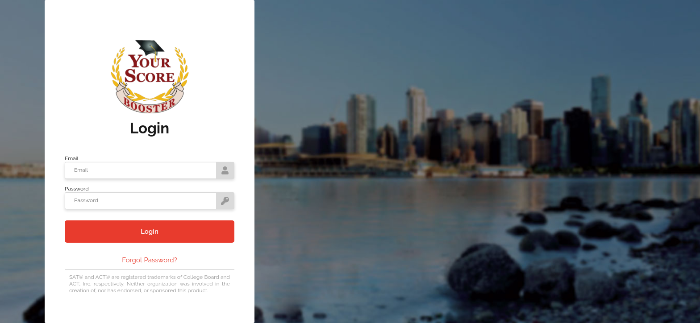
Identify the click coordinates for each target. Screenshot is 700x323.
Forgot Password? (149, 260)
